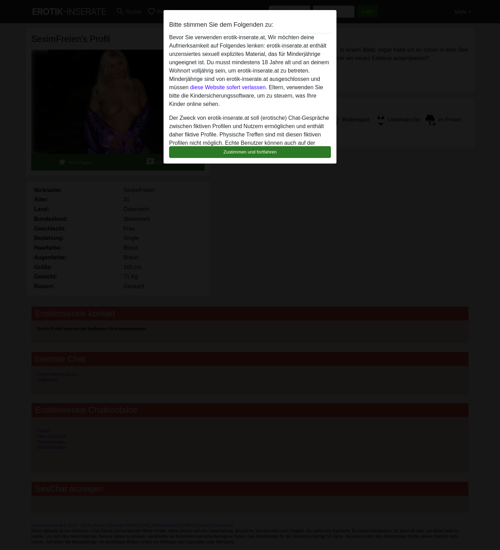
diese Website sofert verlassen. (228, 87)
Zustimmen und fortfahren (250, 152)
